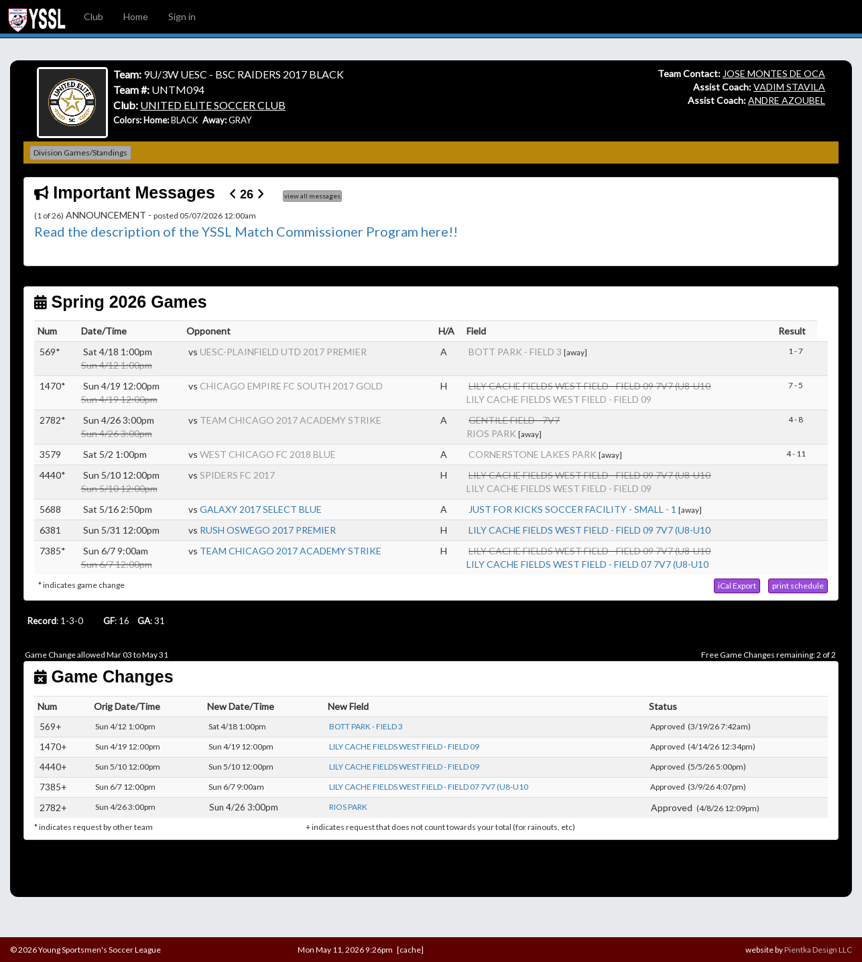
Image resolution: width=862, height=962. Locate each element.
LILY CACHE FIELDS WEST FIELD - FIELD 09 (559, 399)
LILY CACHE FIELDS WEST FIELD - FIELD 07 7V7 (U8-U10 (588, 564)
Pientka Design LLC (818, 950)
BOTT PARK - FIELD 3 (515, 351)
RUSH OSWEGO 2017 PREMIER (268, 530)
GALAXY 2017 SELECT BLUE (261, 509)
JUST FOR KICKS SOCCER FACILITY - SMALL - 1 (572, 509)
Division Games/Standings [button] (80, 152)
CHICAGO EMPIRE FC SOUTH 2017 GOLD (291, 386)
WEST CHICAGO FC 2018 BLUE (268, 454)
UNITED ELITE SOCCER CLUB (213, 105)
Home (135, 16)
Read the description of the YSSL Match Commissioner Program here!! (246, 231)
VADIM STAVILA (789, 87)
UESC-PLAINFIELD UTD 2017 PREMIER (283, 351)
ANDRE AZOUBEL (786, 100)
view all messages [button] (312, 196)
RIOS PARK (491, 433)
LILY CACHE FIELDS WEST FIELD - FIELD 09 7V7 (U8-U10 (590, 530)
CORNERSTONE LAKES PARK (533, 454)
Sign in (182, 16)
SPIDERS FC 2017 (237, 475)
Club (93, 16)
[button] (737, 586)
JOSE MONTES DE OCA (774, 73)
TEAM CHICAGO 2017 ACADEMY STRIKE (290, 420)
